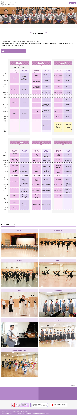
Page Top (74, 385)
